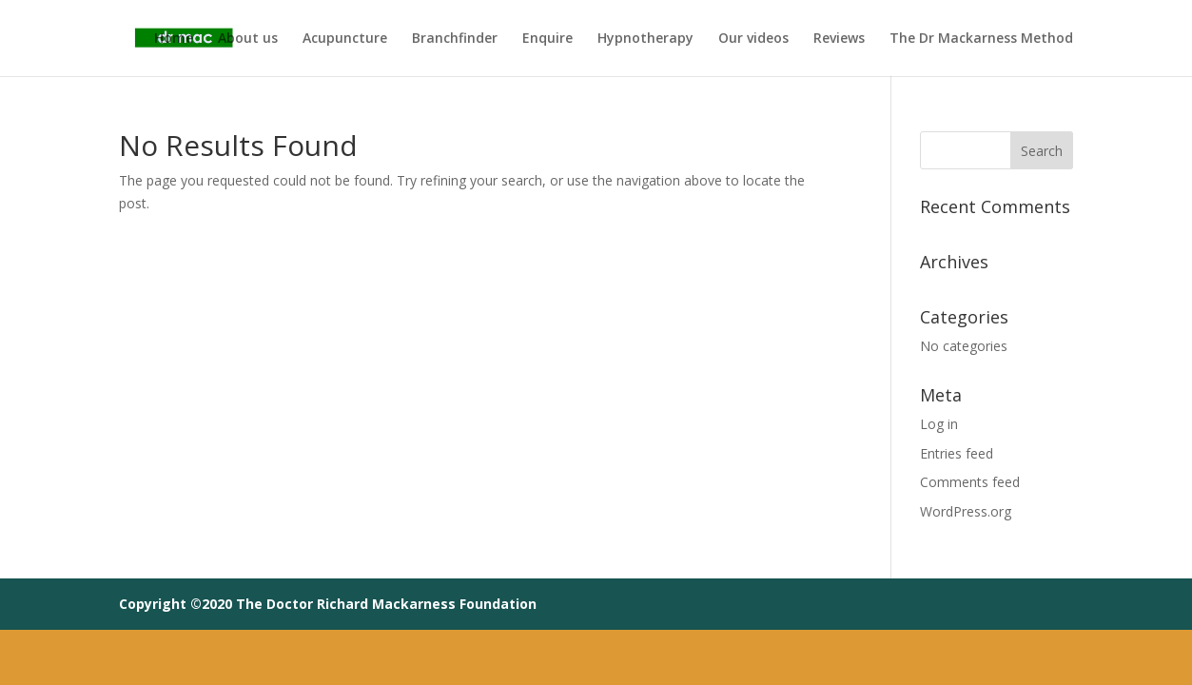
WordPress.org (965, 511)
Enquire (547, 39)
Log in (939, 424)
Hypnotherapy (645, 39)
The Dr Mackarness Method (981, 39)
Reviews (839, 39)
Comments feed (970, 482)
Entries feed (956, 453)
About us (248, 39)
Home (173, 39)
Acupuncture (345, 39)
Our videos (753, 39)
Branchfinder (455, 39)
